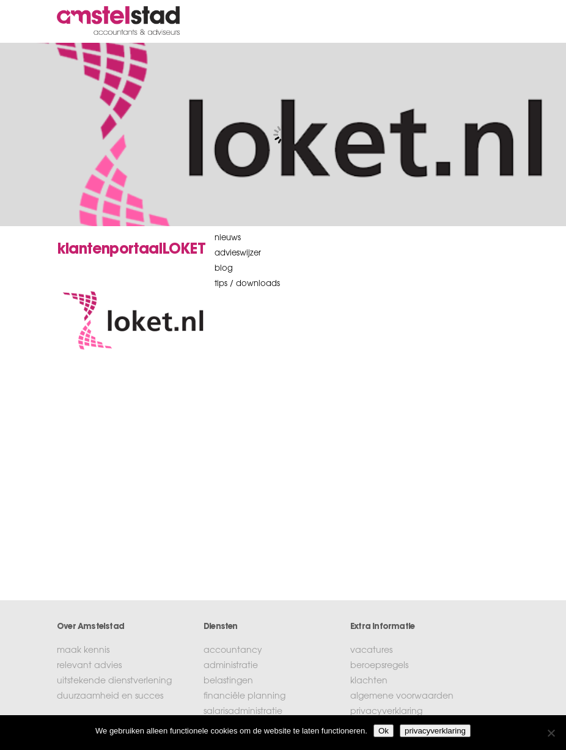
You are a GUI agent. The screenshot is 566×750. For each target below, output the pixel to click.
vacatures (371, 651)
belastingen (228, 681)
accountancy (233, 651)
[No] (551, 733)
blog (224, 269)
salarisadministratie (243, 712)
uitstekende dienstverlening (114, 681)
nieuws (228, 238)
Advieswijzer (238, 253)
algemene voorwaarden (402, 697)
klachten (369, 681)
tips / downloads (247, 284)
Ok (383, 730)
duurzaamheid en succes (110, 697)
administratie (231, 666)
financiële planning (244, 697)
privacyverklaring (386, 712)
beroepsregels (379, 666)
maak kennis (83, 651)
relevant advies (89, 666)
